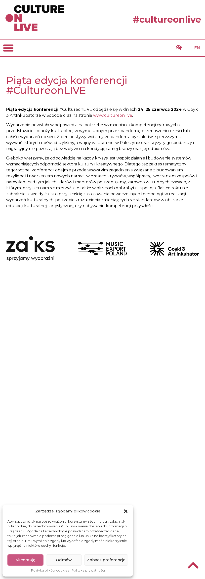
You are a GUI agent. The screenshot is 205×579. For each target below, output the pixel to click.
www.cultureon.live (112, 115)
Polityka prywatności (88, 570)
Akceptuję (25, 559)
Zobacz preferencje (106, 559)
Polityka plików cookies (50, 570)
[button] (125, 511)
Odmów (64, 559)
